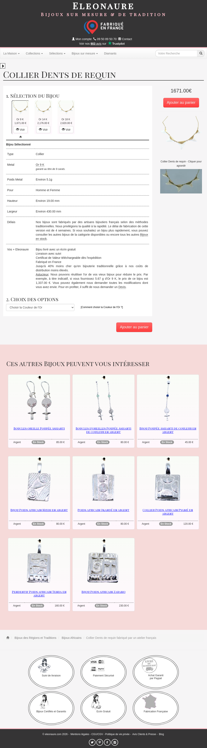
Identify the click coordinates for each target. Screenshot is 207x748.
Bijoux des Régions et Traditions (35, 637)
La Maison (11, 53)
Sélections (57, 53)
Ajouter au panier (181, 102)
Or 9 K (40, 164)
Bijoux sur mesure (85, 53)
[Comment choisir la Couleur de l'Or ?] (102, 307)
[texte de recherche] (176, 53)
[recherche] (200, 53)
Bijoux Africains (71, 637)
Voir (20, 129)
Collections (34, 53)
